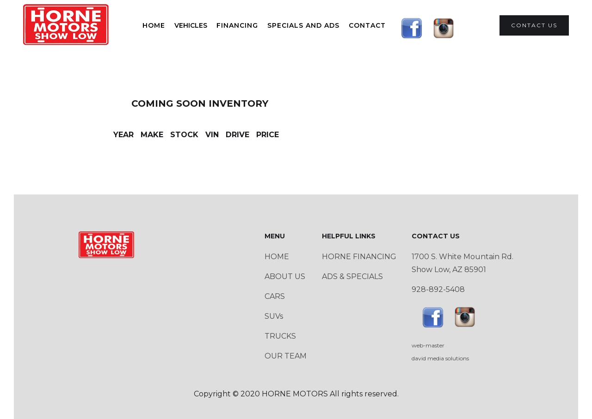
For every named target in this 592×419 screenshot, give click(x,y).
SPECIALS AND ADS (303, 25)
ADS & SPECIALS (352, 276)
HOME (153, 25)
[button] (191, 25)
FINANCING (237, 25)
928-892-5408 (438, 289)
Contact (367, 25)
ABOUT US (285, 276)
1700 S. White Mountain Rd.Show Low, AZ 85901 (462, 263)
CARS (275, 296)
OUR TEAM (286, 356)
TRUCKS (280, 336)
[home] (66, 25)
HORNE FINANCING (359, 256)
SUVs (274, 316)
